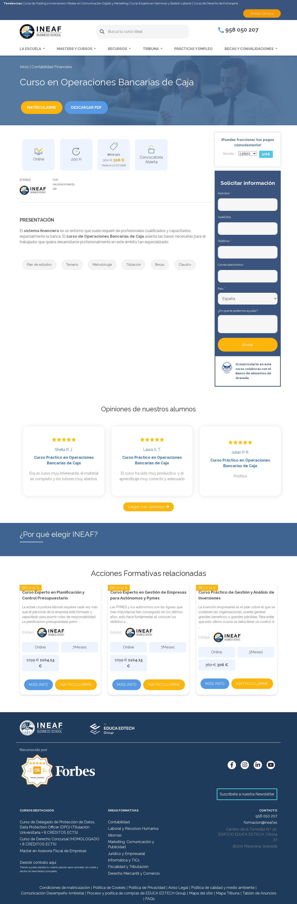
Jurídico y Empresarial (126, 853)
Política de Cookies (109, 887)
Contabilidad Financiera (52, 67)
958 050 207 (238, 29)
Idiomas (115, 835)
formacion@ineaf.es (260, 822)
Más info (38, 684)
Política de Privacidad (147, 887)
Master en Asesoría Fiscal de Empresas (53, 851)
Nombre (224, 193)
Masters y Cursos (75, 49)
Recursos (118, 49)
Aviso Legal (178, 887)
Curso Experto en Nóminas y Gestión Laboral (160, 3)
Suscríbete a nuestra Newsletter (247, 794)
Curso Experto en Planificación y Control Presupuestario (53, 595)
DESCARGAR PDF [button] (94, 108)
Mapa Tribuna (227, 893)
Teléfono (224, 241)
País (221, 288)
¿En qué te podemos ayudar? (238, 310)
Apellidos (224, 217)
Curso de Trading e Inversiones (44, 3)
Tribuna (151, 49)
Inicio (24, 67)
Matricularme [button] (44, 108)
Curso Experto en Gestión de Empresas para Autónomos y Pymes (148, 595)
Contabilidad (119, 822)
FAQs (150, 899)
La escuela (31, 49)
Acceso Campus (262, 13)
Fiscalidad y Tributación (128, 866)
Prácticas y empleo (193, 49)
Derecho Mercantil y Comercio (134, 873)
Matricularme (76, 684)
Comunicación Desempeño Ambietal (52, 893)
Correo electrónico (231, 264)
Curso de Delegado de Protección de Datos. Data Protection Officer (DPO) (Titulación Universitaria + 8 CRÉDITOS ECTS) (57, 827)
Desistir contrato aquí (38, 862)
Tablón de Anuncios (259, 893)
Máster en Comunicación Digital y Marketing (97, 3)
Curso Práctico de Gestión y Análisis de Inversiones (236, 595)
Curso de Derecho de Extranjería (216, 3)
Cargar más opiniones (148, 507)
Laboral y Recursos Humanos (133, 828)
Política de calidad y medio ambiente (223, 887)
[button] (39, 265)
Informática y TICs (123, 860)
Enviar (247, 344)
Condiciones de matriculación (64, 887)
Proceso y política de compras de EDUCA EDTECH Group (136, 893)
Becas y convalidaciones (249, 49)
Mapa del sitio (201, 893)
